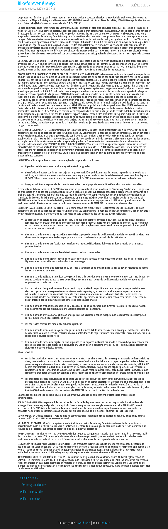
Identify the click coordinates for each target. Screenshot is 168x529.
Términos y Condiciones (33, 485)
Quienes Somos (29, 477)
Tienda (120, 6)
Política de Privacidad (31, 492)
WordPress (84, 523)
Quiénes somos (141, 6)
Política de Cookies (30, 499)
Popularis (105, 523)
